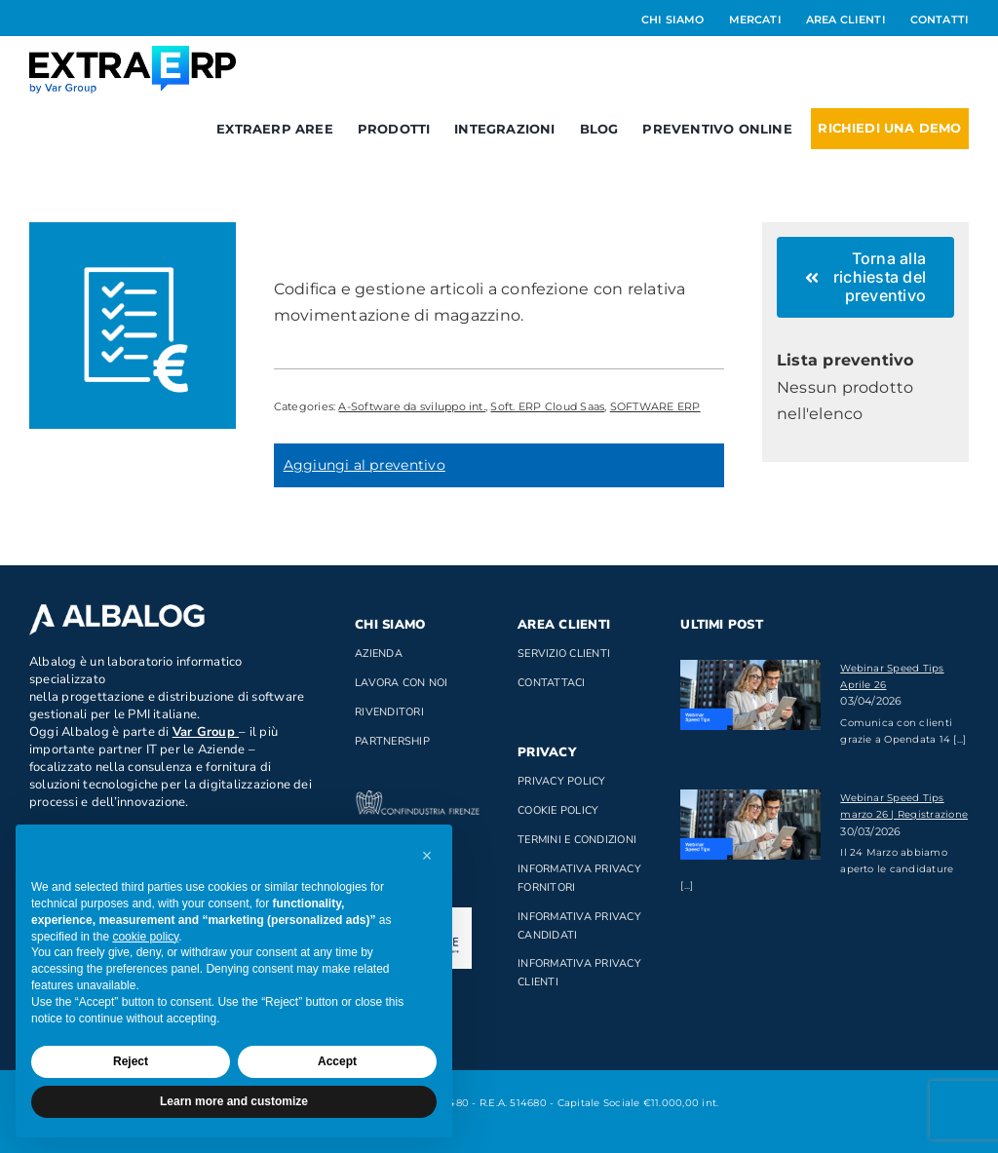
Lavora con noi (401, 682)
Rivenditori (389, 712)
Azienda (379, 653)
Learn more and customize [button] (234, 1101)
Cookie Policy (558, 810)
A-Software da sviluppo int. (411, 406)
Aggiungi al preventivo (364, 465)
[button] (426, 855)
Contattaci (551, 682)
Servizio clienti (564, 653)
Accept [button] (337, 1061)
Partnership (392, 741)
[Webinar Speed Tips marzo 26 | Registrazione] (750, 824)
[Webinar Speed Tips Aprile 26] (750, 695)
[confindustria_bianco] (417, 797)
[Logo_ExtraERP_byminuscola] (132, 53)
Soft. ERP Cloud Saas (547, 406)
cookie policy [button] (145, 936)
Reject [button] (130, 1061)
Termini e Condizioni (577, 839)
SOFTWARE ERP (655, 406)
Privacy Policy (561, 781)
